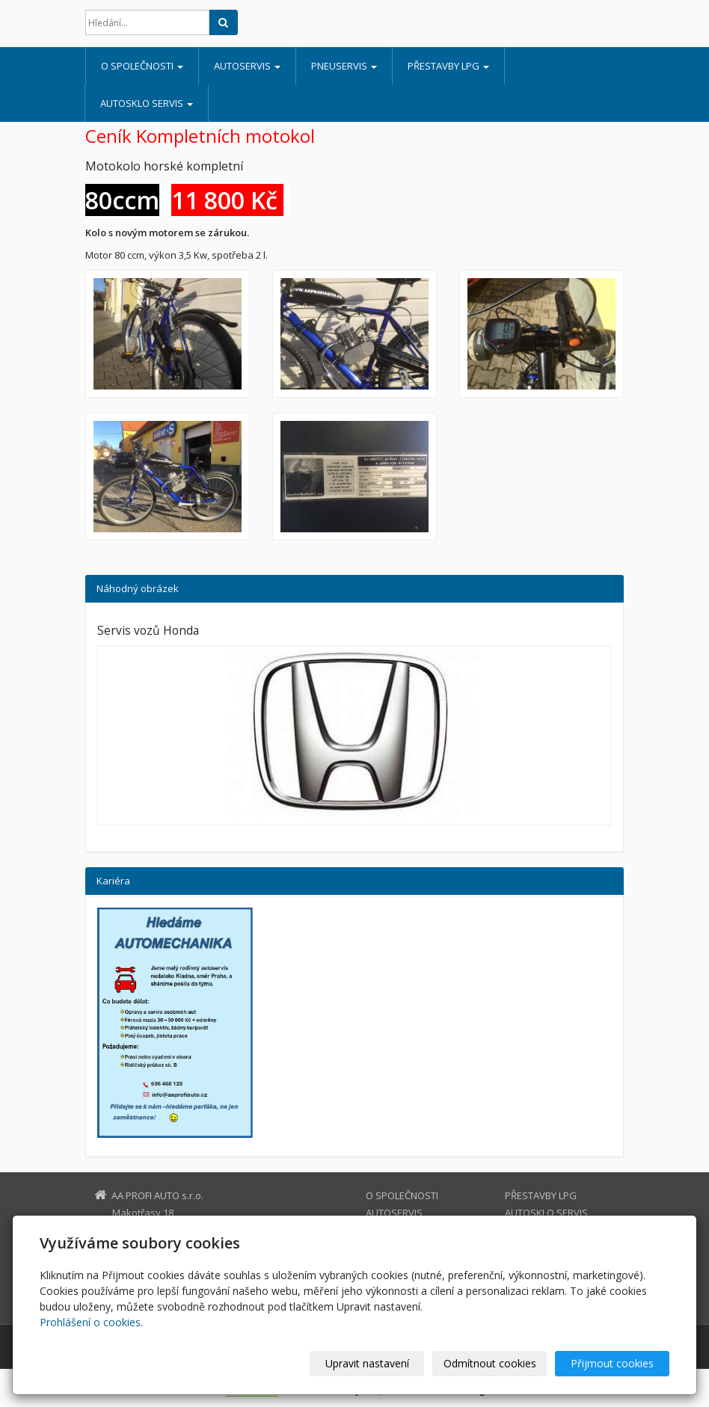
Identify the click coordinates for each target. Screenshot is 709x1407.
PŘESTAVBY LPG (448, 66)
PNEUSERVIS (344, 66)
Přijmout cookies (612, 1363)
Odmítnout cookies (489, 1363)
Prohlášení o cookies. (91, 1322)
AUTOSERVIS (247, 66)
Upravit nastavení (367, 1363)
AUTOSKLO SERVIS (146, 103)
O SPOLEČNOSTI (142, 66)
